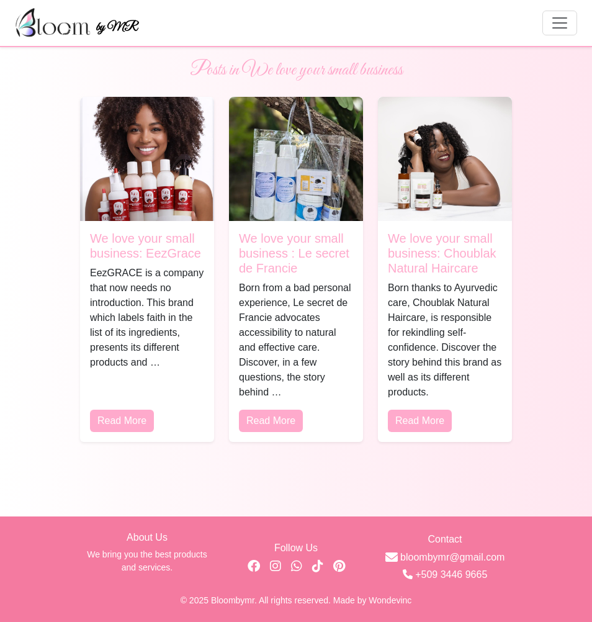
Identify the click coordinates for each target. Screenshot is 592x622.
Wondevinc (390, 600)
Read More (121, 420)
